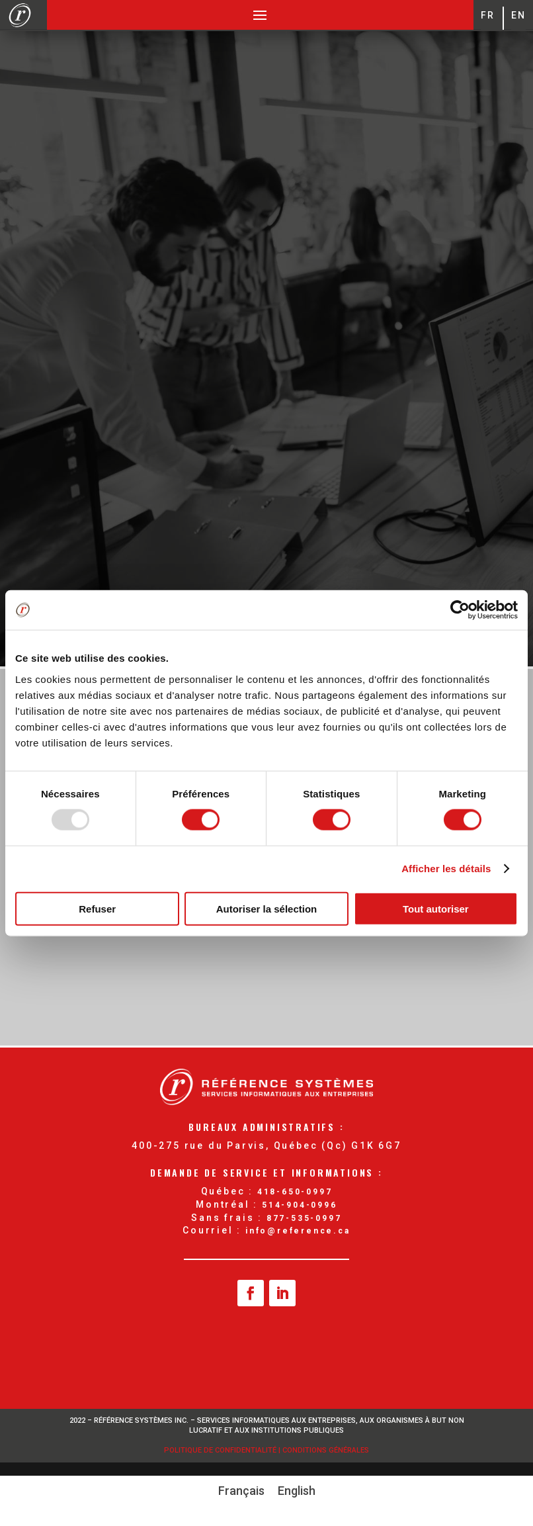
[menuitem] (241, 1491)
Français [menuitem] (241, 1491)
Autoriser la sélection (266, 908)
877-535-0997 (304, 1218)
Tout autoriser (436, 908)
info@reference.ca (297, 1230)
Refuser (97, 908)
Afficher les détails (446, 868)
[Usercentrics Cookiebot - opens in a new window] (460, 610)
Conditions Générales (325, 1450)
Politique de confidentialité (221, 1450)
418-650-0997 (295, 1191)
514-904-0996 (299, 1205)
